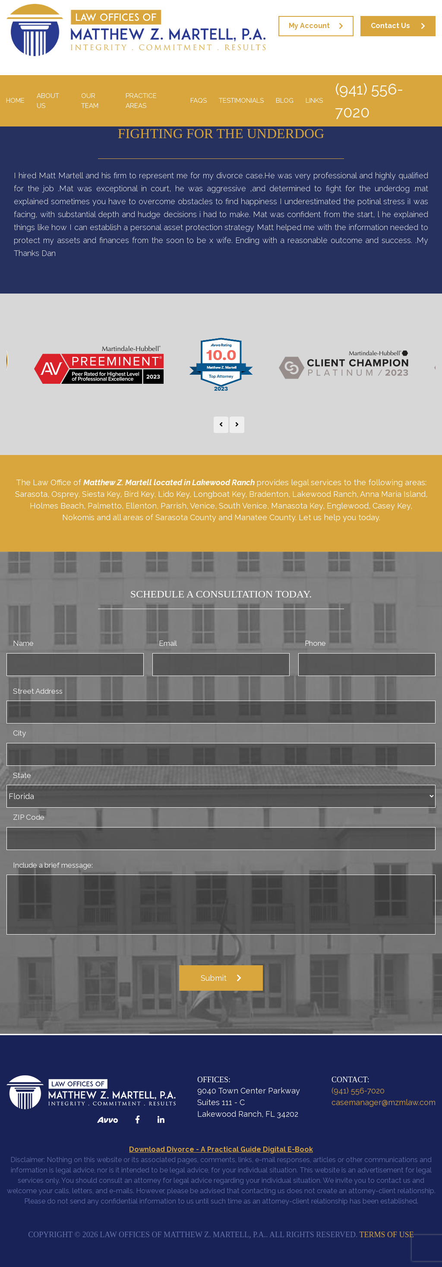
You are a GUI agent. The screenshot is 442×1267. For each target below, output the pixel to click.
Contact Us (390, 26)
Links (314, 100)
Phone (315, 643)
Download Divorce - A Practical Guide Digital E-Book (221, 1149)
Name (23, 643)
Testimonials (241, 100)
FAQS (198, 100)
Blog (285, 100)
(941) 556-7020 (369, 100)
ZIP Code (28, 817)
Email (168, 643)
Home (15, 100)
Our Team (89, 101)
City (19, 733)
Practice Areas (141, 101)
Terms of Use (387, 1234)
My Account (309, 26)
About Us (48, 101)
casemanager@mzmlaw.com (384, 1102)
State (22, 775)
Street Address (38, 691)
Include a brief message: (53, 865)
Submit (214, 978)
